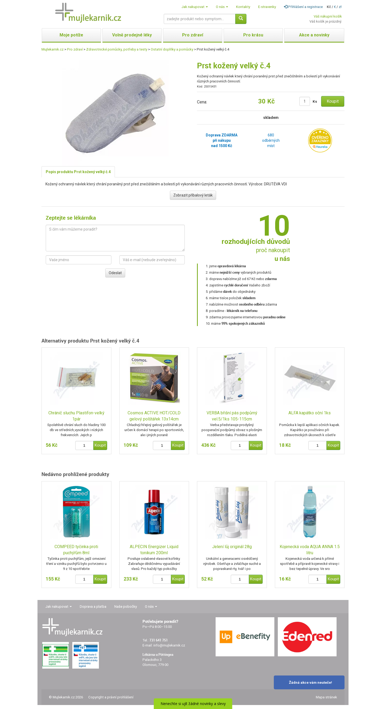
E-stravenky (267, 7)
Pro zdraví (75, 49)
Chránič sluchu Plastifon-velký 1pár (76, 416)
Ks (315, 101)
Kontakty (243, 7)
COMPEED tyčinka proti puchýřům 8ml (76, 549)
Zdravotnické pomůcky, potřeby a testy (116, 49)
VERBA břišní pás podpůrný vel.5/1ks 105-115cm (232, 416)
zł (340, 7)
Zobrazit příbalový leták (193, 195)
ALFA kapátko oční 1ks (309, 412)
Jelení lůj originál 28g (232, 546)
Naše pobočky (125, 606)
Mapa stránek (326, 697)
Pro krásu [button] (253, 34)
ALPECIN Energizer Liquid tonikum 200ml (154, 549)
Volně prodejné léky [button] (132, 34)
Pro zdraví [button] (192, 34)
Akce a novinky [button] (314, 34)
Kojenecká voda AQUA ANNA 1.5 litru (310, 549)
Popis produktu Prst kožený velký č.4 (78, 172)
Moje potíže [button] (71, 34)
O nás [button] (222, 7)
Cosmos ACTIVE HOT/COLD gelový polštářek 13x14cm (154, 416)
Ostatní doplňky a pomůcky (172, 49)
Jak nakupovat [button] (195, 7)
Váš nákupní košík (328, 16)
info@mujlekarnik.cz (169, 645)
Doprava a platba (93, 606)
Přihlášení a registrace (303, 7)
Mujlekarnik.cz (52, 49)
